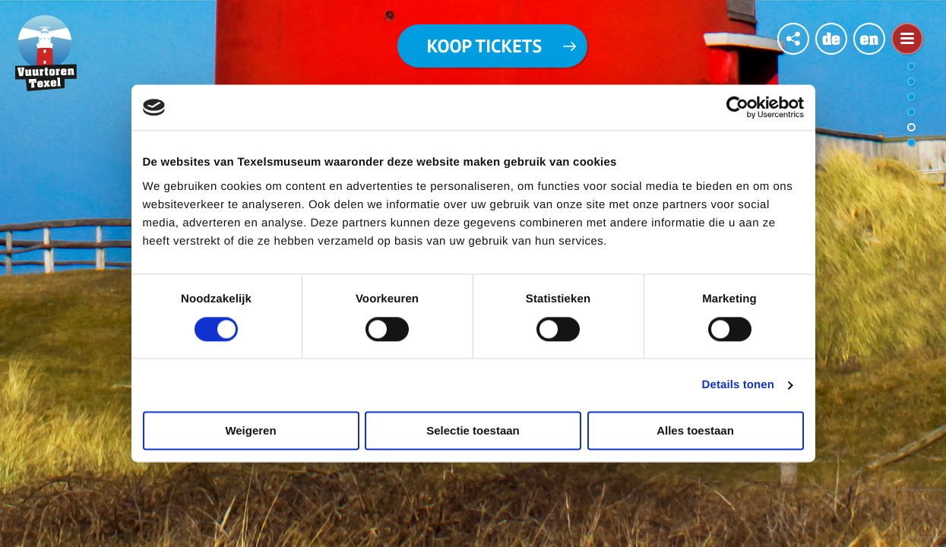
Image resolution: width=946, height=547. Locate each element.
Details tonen (738, 384)
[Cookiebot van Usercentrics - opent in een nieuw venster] (737, 107)
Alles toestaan (695, 431)
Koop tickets (484, 46)
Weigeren (250, 431)
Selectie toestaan (473, 431)
